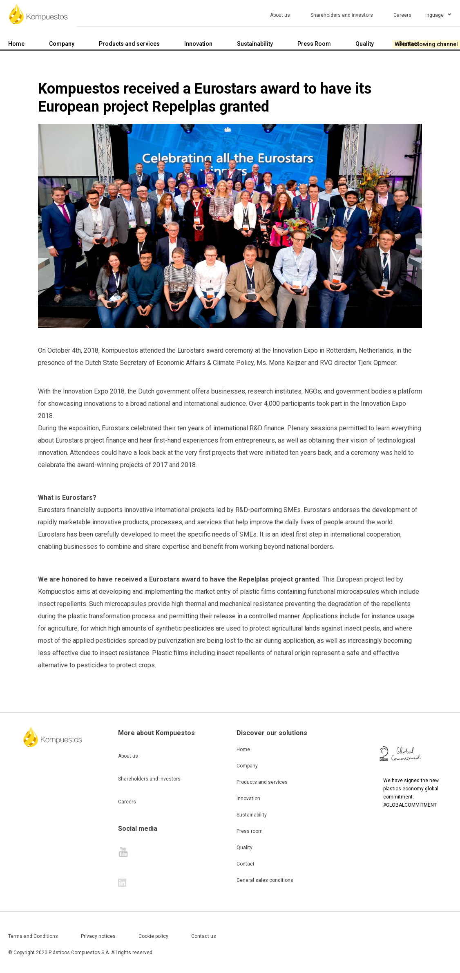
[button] (443, 14)
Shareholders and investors (149, 779)
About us (128, 756)
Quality (244, 847)
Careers (127, 802)
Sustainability (252, 815)
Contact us (203, 936)
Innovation (248, 798)
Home (243, 749)
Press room (250, 831)
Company (247, 766)
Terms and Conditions (33, 936)
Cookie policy (153, 936)
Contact (246, 864)
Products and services (262, 782)
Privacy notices (98, 936)
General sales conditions (265, 880)
